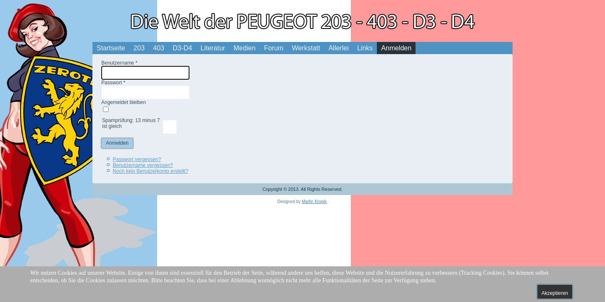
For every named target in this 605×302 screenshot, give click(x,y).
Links (365, 48)
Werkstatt (306, 48)
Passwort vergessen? (137, 159)
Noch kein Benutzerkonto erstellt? (150, 171)
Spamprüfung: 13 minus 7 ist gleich (131, 123)
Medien (244, 48)
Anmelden (396, 48)
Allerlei (339, 48)
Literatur (212, 48)
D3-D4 (182, 48)
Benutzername (119, 63)
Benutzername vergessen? (143, 165)
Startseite (111, 48)
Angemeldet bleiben (123, 102)
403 (158, 48)
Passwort (113, 83)
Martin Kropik (314, 201)
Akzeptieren (555, 293)
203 (139, 48)
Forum (273, 48)
